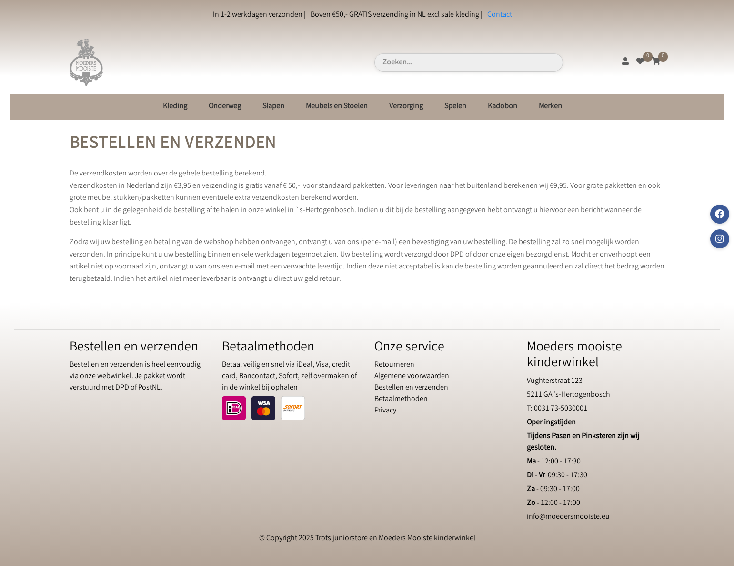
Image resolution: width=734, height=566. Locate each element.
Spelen (455, 106)
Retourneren (394, 365)
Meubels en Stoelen (337, 106)
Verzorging (406, 106)
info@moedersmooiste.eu (568, 517)
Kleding (175, 106)
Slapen (273, 106)
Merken (550, 106)
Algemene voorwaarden (411, 376)
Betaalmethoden (401, 399)
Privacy (385, 410)
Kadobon (502, 106)
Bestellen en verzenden (411, 387)
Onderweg (225, 106)
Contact (499, 15)
